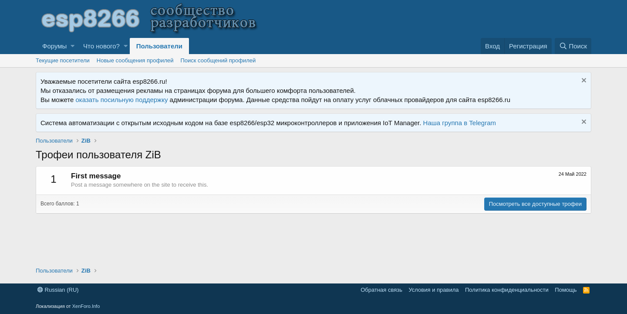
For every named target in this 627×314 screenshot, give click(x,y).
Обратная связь (381, 290)
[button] (72, 46)
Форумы (54, 46)
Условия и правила (433, 290)
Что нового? (101, 46)
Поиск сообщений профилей (218, 60)
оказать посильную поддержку (122, 99)
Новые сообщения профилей (135, 60)
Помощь (565, 290)
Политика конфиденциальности (507, 290)
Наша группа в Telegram (459, 122)
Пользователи (159, 46)
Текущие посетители (63, 60)
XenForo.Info (86, 306)
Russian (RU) (58, 290)
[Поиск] (573, 46)
